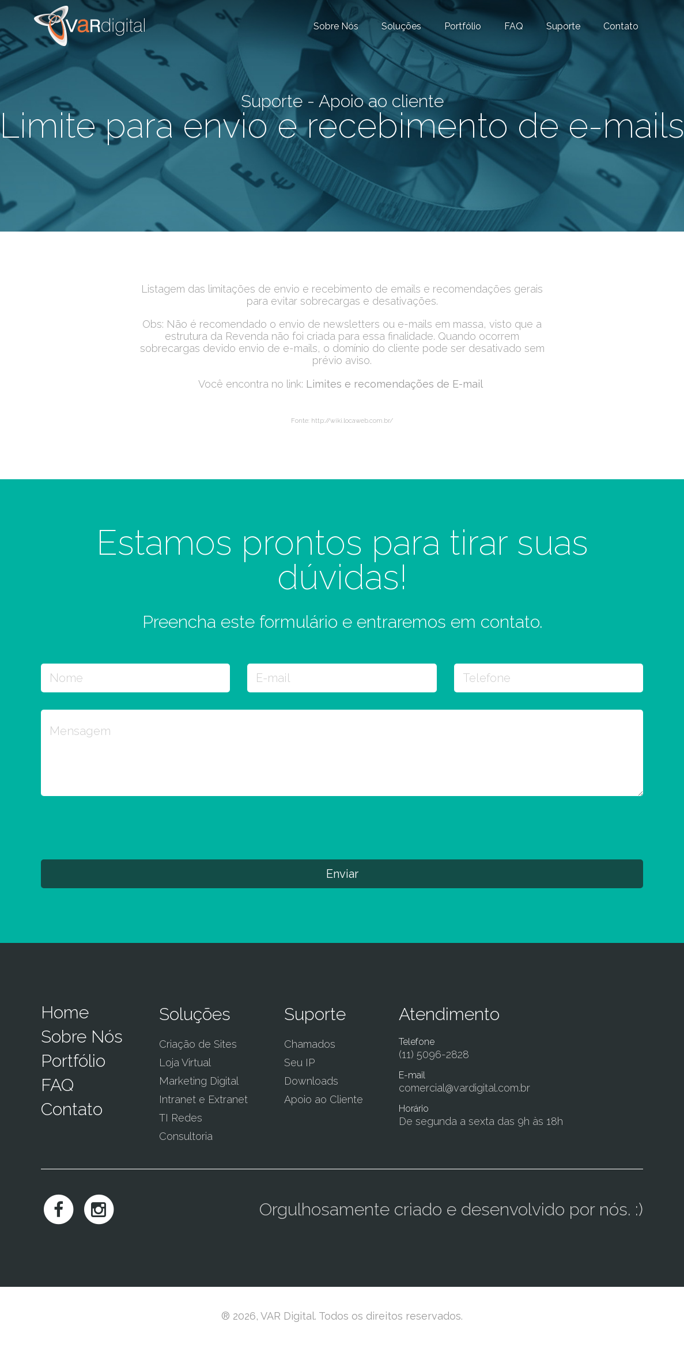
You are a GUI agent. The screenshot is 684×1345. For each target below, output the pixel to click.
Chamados (309, 1044)
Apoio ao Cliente (323, 1099)
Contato (620, 26)
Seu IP (299, 1062)
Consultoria (186, 1136)
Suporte (563, 26)
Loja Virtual (185, 1062)
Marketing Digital (199, 1081)
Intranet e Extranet (203, 1099)
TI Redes (180, 1118)
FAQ (513, 26)
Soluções (401, 26)
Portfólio (462, 26)
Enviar (342, 874)
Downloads (311, 1081)
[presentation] (128, 827)
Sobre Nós (335, 26)
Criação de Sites (198, 1044)
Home (65, 1012)
